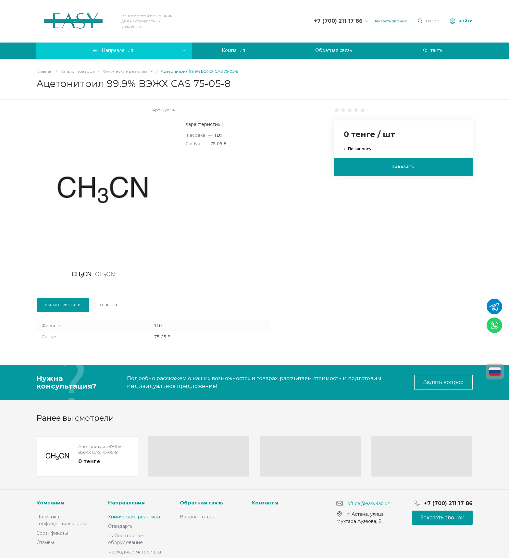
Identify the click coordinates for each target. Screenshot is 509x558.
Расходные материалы (134, 552)
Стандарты (120, 526)
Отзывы (45, 542)
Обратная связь (201, 503)
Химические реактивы (134, 517)
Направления (126, 503)
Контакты (265, 503)
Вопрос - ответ (197, 517)
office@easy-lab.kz (368, 503)
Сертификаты (52, 533)
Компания (50, 503)
